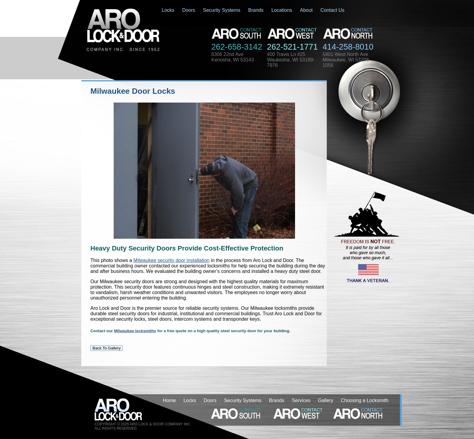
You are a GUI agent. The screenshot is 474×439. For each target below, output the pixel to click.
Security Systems (221, 10)
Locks (168, 10)
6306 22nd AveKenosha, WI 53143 (232, 57)
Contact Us (332, 10)
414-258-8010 (348, 46)
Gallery (325, 400)
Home (169, 400)
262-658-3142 (236, 46)
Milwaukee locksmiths (135, 331)
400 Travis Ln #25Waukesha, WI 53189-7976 (291, 60)
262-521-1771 (292, 46)
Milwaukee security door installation (171, 260)
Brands (256, 10)
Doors (188, 10)
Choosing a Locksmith (364, 400)
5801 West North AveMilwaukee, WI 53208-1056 (346, 60)
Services (301, 400)
